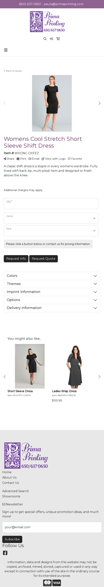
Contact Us (10, 483)
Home (6, 472)
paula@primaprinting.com (63, 4)
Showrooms (11, 496)
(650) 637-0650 (30, 4)
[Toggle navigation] (6, 50)
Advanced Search (15, 491)
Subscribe (12, 539)
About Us (9, 477)
